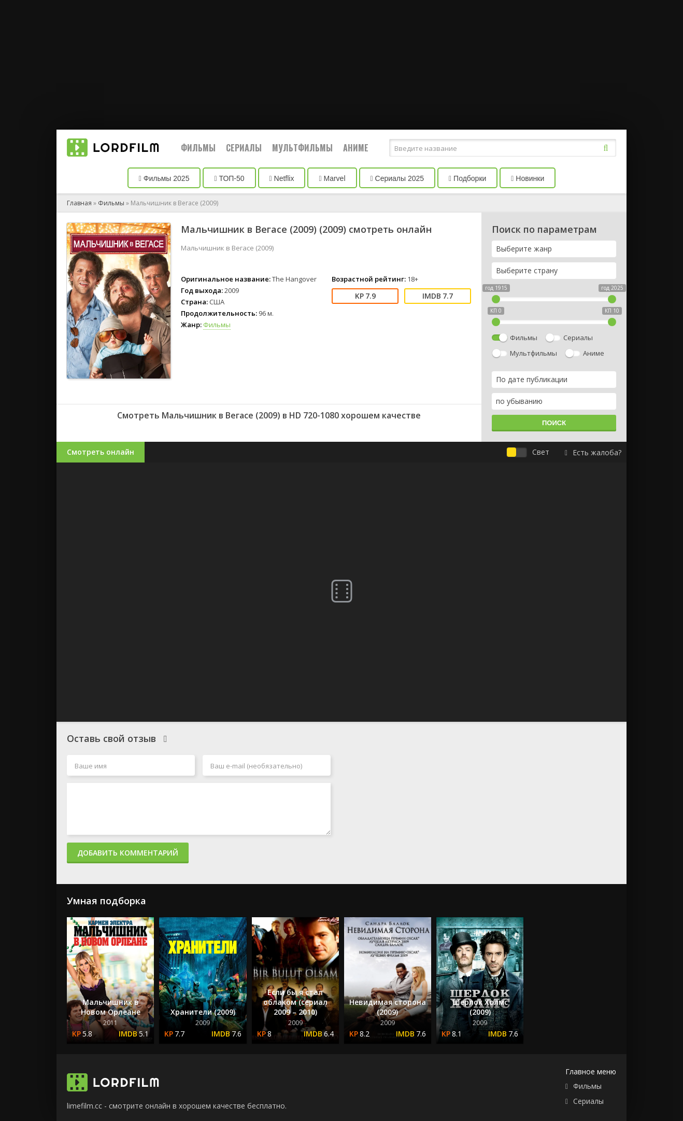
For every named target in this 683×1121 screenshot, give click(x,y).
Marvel (332, 178)
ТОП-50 (229, 178)
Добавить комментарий (127, 853)
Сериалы (244, 148)
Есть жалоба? (593, 452)
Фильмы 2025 (164, 178)
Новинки (527, 178)
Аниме (355, 148)
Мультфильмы (302, 148)
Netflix (281, 178)
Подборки (467, 178)
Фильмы (198, 148)
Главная (79, 203)
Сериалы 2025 (397, 178)
